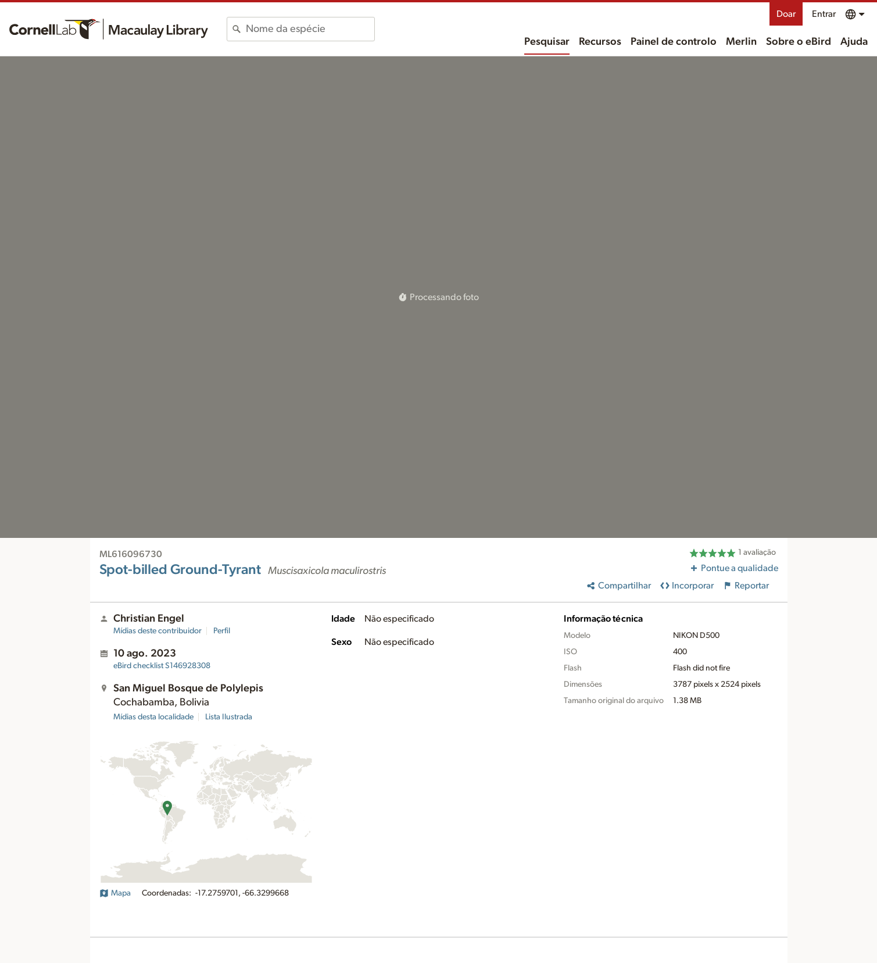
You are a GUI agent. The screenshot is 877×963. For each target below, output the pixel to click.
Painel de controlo (674, 42)
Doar (786, 14)
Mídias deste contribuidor (157, 631)
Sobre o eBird (798, 42)
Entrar (824, 14)
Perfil (221, 631)
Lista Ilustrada (228, 717)
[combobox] (310, 29)
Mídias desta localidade (153, 717)
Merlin (741, 42)
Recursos (600, 42)
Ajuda (854, 42)
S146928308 (161, 666)
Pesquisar (547, 42)
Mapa (115, 893)
